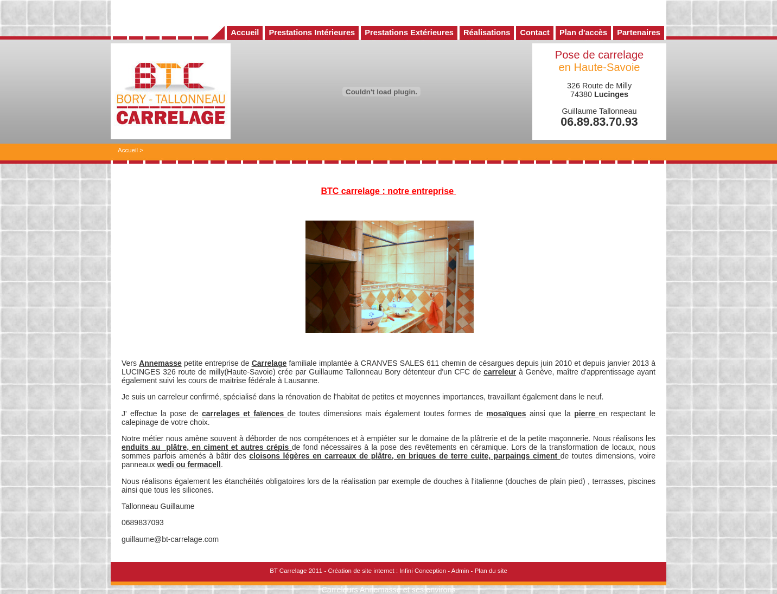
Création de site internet (361, 570)
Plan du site (491, 570)
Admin (460, 570)
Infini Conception (422, 570)
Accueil (128, 150)
